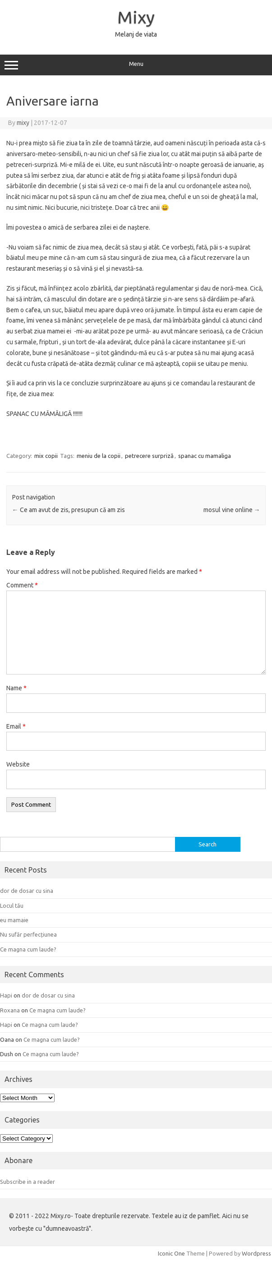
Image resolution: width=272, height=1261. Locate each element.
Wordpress (256, 1253)
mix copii (46, 456)
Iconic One (171, 1253)
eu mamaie (14, 920)
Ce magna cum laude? (28, 949)
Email (16, 726)
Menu (136, 64)
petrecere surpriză (149, 456)
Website (18, 764)
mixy (23, 122)
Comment (22, 585)
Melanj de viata (136, 34)
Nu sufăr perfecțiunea (28, 934)
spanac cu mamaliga (204, 456)
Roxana (10, 1010)
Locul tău (11, 905)
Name (16, 688)
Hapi (6, 995)
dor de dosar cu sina (26, 890)
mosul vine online (231, 509)
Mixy (136, 17)
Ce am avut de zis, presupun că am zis (68, 509)
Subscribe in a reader (27, 1181)
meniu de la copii (98, 456)
